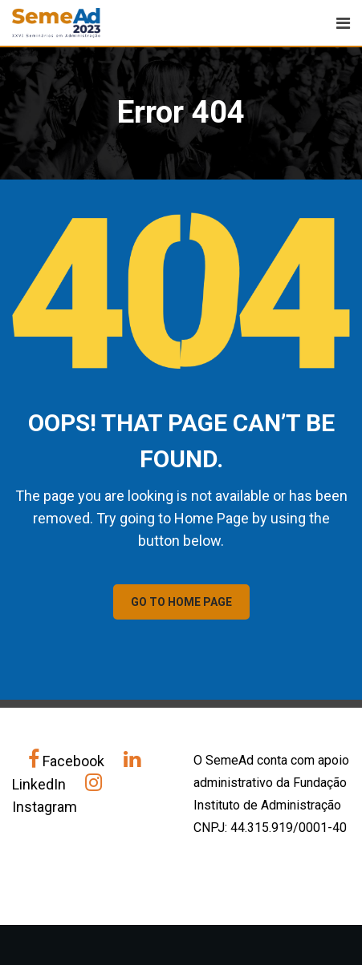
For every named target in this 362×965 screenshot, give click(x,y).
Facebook (68, 761)
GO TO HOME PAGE (181, 602)
